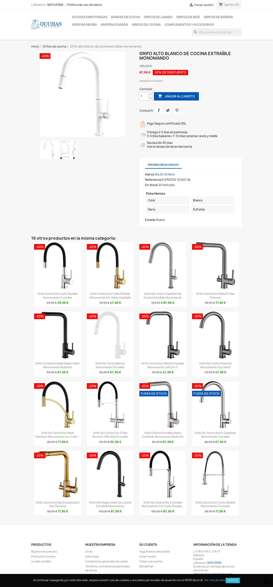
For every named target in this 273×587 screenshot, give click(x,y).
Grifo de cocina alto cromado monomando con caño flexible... (163, 504)
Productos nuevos (43, 556)
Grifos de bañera (218, 17)
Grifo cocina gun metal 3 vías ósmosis (215, 295)
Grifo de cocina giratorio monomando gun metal (215, 365)
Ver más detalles (215, 580)
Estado (150, 220)
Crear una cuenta (150, 561)
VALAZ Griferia (165, 174)
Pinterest (177, 110)
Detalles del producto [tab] (163, 165)
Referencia (153, 180)
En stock (151, 185)
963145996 (55, 5)
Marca (149, 174)
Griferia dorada (114, 25)
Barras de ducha (125, 17)
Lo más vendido (41, 561)
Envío (88, 551)
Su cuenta (148, 545)
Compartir (158, 110)
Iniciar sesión (147, 556)
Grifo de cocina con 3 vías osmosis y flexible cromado (110, 434)
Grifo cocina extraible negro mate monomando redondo (57, 365)
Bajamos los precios (44, 551)
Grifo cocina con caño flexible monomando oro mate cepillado (110, 295)
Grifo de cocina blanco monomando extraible (110, 365)
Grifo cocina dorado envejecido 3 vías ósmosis (57, 504)
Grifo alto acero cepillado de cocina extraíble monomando (163, 295)
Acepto (233, 580)
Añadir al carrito (176, 96)
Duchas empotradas (89, 17)
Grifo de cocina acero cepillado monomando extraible (215, 434)
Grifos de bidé (188, 17)
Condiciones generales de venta (106, 561)
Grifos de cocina (146, 25)
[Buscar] (217, 32)
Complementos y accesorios (189, 25)
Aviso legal (92, 556)
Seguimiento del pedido (154, 551)
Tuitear (168, 110)
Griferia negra (84, 25)
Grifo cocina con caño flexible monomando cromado (58, 295)
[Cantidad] (143, 96)
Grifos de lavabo (158, 17)
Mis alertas (146, 566)
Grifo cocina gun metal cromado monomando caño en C (162, 365)
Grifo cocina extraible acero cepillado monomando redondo (163, 434)
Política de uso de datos (84, 5)
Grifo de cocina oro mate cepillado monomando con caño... (57, 434)
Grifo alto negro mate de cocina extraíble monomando (110, 504)
